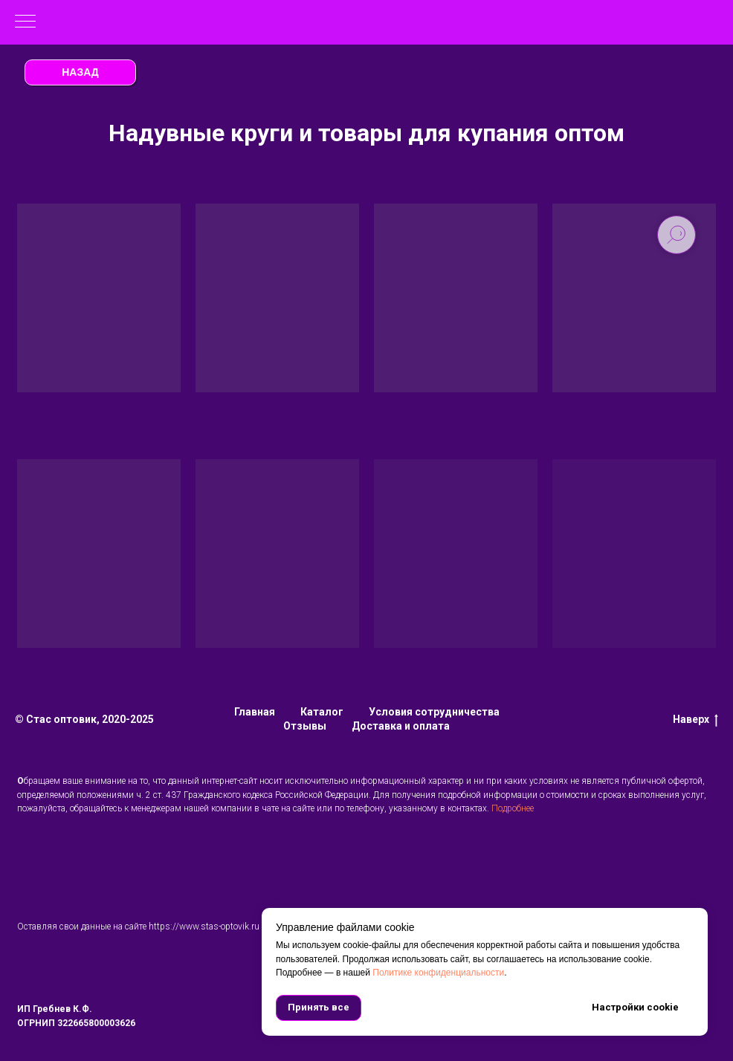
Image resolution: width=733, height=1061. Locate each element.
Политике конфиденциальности (438, 972)
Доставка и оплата (401, 726)
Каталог (321, 712)
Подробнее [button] (512, 808)
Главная (254, 712)
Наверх (695, 720)
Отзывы (304, 726)
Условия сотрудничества (434, 712)
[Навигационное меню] (25, 22)
